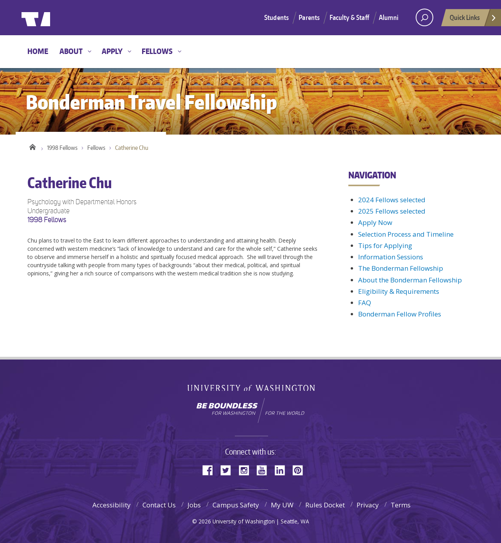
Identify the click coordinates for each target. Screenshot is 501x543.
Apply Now (375, 222)
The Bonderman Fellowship (400, 268)
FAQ (364, 302)
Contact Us (159, 504)
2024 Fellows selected (391, 199)
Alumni (388, 17)
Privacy (368, 504)
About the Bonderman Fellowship (410, 279)
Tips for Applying (385, 245)
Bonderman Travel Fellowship (144, 18)
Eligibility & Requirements (398, 291)
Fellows (157, 51)
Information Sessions (390, 256)
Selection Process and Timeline (406, 234)
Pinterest (300, 469)
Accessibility (111, 504)
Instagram (246, 469)
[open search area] (424, 17)
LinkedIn (282, 469)
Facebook (210, 469)
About (71, 51)
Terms (401, 504)
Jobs (194, 504)
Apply (112, 51)
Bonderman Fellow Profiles (399, 313)
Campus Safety (236, 504)
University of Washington (53, 17)
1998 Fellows (62, 148)
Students (276, 17)
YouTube (264, 469)
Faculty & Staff (349, 17)
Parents (309, 17)
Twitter (228, 469)
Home (37, 51)
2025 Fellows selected (391, 211)
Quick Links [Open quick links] (473, 19)
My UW (282, 504)
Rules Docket (325, 504)
